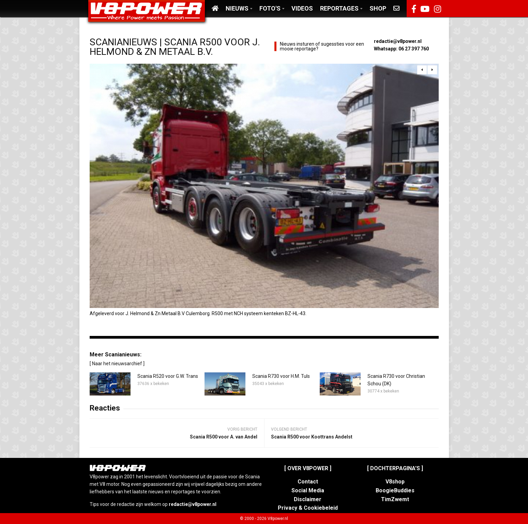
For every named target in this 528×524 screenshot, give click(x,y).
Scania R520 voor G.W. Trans (167, 376)
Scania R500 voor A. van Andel (223, 437)
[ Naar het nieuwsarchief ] (117, 363)
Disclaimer (307, 499)
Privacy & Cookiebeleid (308, 508)
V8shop (395, 481)
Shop (377, 8)
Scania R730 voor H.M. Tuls (281, 376)
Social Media (307, 490)
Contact (308, 481)
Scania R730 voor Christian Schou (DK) (396, 379)
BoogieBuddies (395, 490)
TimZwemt (395, 499)
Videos (302, 8)
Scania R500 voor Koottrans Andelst (311, 437)
